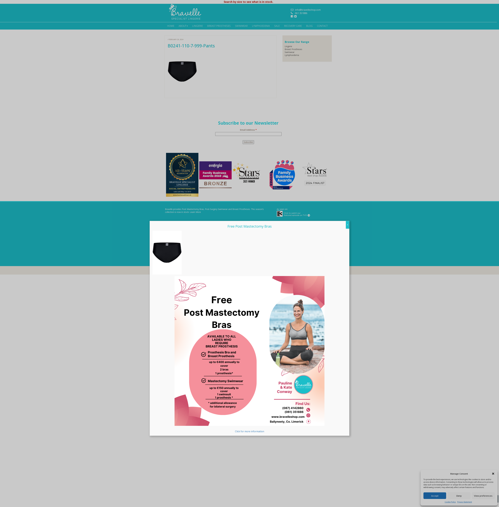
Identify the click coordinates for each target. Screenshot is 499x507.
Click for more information (249, 354)
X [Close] (347, 225)
